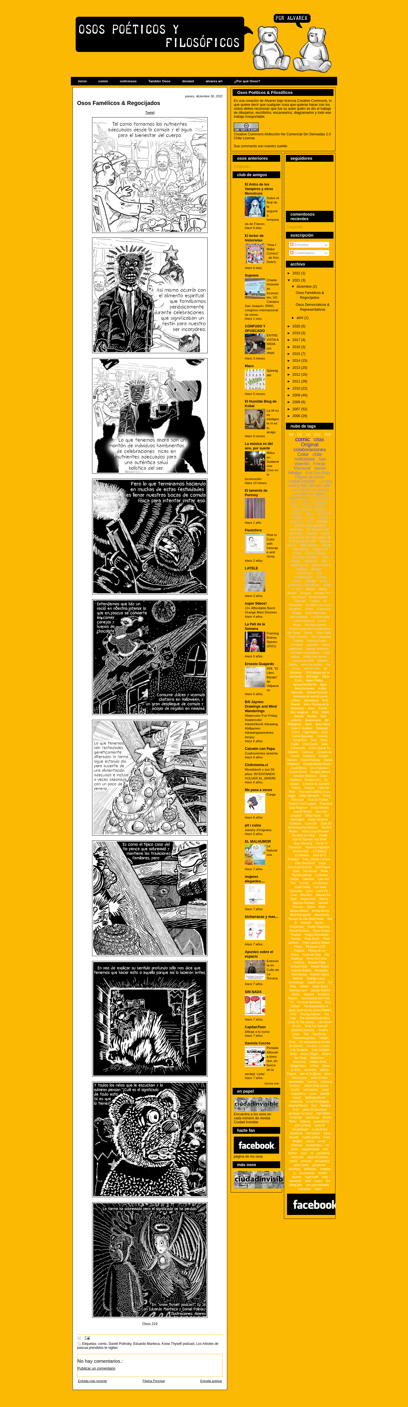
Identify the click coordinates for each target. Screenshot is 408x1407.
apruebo (312, 644)
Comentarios (302, 253)
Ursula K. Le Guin (318, 1046)
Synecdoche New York (315, 998)
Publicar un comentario (96, 1368)
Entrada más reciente (92, 1381)
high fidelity (323, 1113)
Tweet (149, 113)
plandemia (318, 1165)
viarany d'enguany (258, 830)
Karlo (296, 871)
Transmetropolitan (303, 1038)
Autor (311, 708)
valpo (318, 1189)
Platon (298, 946)
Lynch (322, 620)
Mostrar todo (271, 1083)
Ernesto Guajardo (259, 664)
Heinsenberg (298, 617)
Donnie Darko (298, 771)
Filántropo (297, 799)
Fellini (326, 795)
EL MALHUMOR (258, 842)
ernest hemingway (317, 1101)
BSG (315, 712)
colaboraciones (310, 449)
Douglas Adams (320, 771)
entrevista (296, 1101)
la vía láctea (319, 1129)
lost (319, 573)
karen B (319, 1125)
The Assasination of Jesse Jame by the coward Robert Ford (309, 1010)
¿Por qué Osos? (247, 81)
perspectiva (322, 1161)
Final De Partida (318, 799)
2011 (296, 381)
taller (308, 1181)
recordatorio (306, 1173)
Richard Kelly (299, 966)
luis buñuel (313, 1133)
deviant (188, 81)
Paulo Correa (315, 553)
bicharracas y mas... (261, 917)
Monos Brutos (321, 910)
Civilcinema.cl (256, 765)
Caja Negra (310, 732)
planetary (295, 1169)
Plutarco (299, 950)
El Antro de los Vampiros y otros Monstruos (259, 188)
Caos (324, 732)
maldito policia (311, 1137)
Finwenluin (321, 497)
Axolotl (322, 708)
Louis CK (322, 891)
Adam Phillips (314, 680)
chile (317, 454)
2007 (296, 409)
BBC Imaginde (299, 712)
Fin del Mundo (314, 505)
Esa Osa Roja (317, 472)
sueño (306, 501)
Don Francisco (319, 767)
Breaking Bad (318, 597)
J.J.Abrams (302, 855)
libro (310, 521)
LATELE (251, 568)
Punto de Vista (312, 954)
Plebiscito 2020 (315, 946)
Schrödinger (296, 982)
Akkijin (310, 589)
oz (312, 1153)
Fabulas (309, 787)
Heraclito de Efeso (303, 835)
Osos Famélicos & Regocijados (118, 103)
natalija (310, 581)
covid (325, 1089)
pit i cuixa (253, 825)
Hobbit (323, 835)
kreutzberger (300, 1129)
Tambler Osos (159, 81)
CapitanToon (255, 1027)
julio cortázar (303, 1125)
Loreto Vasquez (303, 620)
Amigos (305, 593)
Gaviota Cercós (257, 1043)
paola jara (297, 1157)
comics (295, 1089)
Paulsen (296, 934)
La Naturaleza (272, 850)
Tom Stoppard (321, 636)
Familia (311, 533)
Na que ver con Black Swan (306, 918)
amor (327, 1073)
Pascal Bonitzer (299, 930)
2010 (296, 388)
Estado (294, 783)
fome (296, 1109)
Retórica (299, 962)
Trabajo (298, 640)
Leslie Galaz (302, 887)
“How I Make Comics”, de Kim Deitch (273, 253)
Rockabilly (321, 970)
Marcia (323, 899)
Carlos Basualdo (302, 736)
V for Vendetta (320, 1049)
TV (292, 1002)
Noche (319, 922)
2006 (296, 416)
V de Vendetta (299, 1049)
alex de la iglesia (310, 1073)
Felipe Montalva (309, 795)
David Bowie (299, 767)
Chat (313, 740)
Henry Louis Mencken (315, 831)
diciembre (305, 287)
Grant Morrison (315, 613)
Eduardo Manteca (146, 1344)
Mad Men (306, 895)
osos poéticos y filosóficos (307, 583)
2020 (296, 326)
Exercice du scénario (316, 783)
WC (324, 561)
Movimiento (322, 914)
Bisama (320, 510)
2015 (296, 354)
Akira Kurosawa (304, 688)
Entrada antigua (211, 1381)
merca (310, 1141)
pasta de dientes (317, 1157)
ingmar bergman (317, 648)
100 (291, 434)
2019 (296, 333)
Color (303, 454)
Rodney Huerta (315, 624)
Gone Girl (311, 823)
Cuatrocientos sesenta (261, 753)
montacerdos (314, 1145)
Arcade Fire (322, 593)
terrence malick (311, 664)
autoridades (296, 1081)
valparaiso (304, 1189)
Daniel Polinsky (120, 1344)
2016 (296, 347)
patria (293, 1161)
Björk (308, 724)
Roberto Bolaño (301, 970)
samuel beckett (302, 660)
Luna (293, 895)
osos (304, 1153)
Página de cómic (309, 477)
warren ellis (312, 668)
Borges (322, 521)
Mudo (326, 545)
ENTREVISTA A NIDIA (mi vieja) (273, 343)
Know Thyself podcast (178, 1344)
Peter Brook (311, 938)
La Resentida (320, 617)
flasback (325, 1105)
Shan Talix (323, 632)
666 (308, 434)
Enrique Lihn (313, 779)
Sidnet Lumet (316, 982)
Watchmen (317, 1057)
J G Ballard (319, 851)
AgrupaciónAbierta (304, 684)
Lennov (304, 883)
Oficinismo (301, 549)
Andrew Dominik (317, 692)
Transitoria (319, 1034)
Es (326, 779)
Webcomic (299, 1061)
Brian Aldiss (323, 724)
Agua (323, 684)
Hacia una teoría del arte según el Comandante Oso (309, 537)
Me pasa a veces (258, 790)
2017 (296, 340)
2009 (296, 395)
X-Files (314, 1065)
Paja (310, 518)
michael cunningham (305, 652)
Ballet (325, 712)
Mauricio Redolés (303, 903)
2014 (296, 361)
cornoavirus (310, 1089)
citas (319, 439)
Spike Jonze (320, 986)
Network (306, 922)
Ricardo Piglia (317, 962)
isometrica (312, 1117)
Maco (249, 366)
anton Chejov (319, 1077)
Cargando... (243, 167)
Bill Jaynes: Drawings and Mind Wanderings (261, 706)
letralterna (296, 1133)
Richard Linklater (305, 557)
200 (299, 434)
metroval (296, 1145)
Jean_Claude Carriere (316, 859)
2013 (296, 368)
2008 (296, 402)
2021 (296, 280)
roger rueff (311, 1177)
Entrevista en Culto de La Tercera (273, 969)
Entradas (299, 245)
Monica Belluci (299, 910)
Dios (310, 514)
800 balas (312, 676)
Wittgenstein (298, 1065)
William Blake (318, 1061)
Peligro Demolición (316, 934)
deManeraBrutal (315, 1097)
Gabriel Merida (303, 811)
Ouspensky (297, 926)
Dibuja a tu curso (257, 1031)
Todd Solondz (298, 636)
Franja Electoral (309, 465)
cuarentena (299, 1093)
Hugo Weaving (303, 843)
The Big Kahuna (310, 1014)
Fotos (309, 609)
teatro (318, 1181)
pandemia (323, 1153)
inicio (82, 81)
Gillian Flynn (313, 815)
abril (300, 318)
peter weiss (301, 1165)
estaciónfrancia (297, 1105)
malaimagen (303, 577)
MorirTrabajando (300, 914)
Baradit (298, 716)
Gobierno (295, 823)
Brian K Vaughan (302, 728)
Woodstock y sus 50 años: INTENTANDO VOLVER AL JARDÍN (260, 773)
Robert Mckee (320, 966)
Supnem (252, 275)
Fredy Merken (320, 807)
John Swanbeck (305, 863)
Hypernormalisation (317, 847)
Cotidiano (309, 756)
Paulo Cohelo (321, 930)
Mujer (297, 624)
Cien (325, 744)
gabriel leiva (299, 497)
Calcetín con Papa (260, 749)
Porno (295, 954)
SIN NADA (253, 992)
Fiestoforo (253, 530)
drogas (316, 569)
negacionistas (310, 1149)
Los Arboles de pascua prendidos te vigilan (310, 491)
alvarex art (214, 81)
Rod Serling (299, 974)
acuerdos (310, 1069)
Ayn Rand (298, 597)
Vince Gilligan (309, 1053)
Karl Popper (322, 867)
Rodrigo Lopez (316, 978)
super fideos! (256, 603)
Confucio (307, 752)
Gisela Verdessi (318, 819)
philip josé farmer (315, 656)
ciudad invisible (302, 481)
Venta (293, 1053)
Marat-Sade (308, 899)
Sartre (308, 632)
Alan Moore (302, 510)
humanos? (305, 573)
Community (298, 748)
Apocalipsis (311, 700)
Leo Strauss (320, 883)
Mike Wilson (309, 545)
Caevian (300, 601)
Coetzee (296, 514)
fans (314, 1105)
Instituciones (301, 851)
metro (321, 1141)
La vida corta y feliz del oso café (310, 483)
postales (325, 1169)
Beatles (311, 716)
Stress (296, 994)
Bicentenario (313, 720)
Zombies (297, 644)
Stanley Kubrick (320, 990)
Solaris (304, 986)
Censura (321, 736)
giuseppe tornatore (301, 1113)
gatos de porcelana (315, 1109)
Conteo (315, 601)
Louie (309, 891)
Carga (271, 794)
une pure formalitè (317, 1185)
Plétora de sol (316, 950)
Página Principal (154, 1381)
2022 (296, 273)
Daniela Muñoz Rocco (317, 763)
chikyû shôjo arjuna (316, 1085)
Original (309, 444)
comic (103, 81)
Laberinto (308, 879)
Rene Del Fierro (317, 958)
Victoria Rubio (316, 640)
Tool (305, 1034)
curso (312, 1093)
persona (306, 1161)
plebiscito (310, 1169)
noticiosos (128, 81)
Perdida (295, 938)
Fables (296, 787)
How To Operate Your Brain (309, 839)
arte (294, 501)
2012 (296, 375)
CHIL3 (295, 732)
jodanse (305, 1121)
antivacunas (299, 1077)
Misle (322, 906)
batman (312, 1081)
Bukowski (322, 728)
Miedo (311, 906)
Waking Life (300, 565)
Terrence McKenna (309, 1002)
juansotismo (321, 1121)
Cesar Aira (300, 740)
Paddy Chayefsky (319, 926)
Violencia (311, 561)
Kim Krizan (310, 871)
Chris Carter (310, 744)
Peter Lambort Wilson (316, 942)
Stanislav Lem (298, 990)
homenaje (296, 1117)
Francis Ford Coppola (302, 803)
